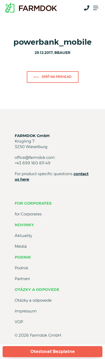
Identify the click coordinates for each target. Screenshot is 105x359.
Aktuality (23, 235)
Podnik (23, 257)
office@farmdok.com (35, 157)
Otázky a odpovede (37, 289)
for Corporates (33, 203)
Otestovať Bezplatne (52, 351)
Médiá (21, 246)
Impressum (26, 311)
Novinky (24, 224)
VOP (19, 321)
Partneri (22, 278)
